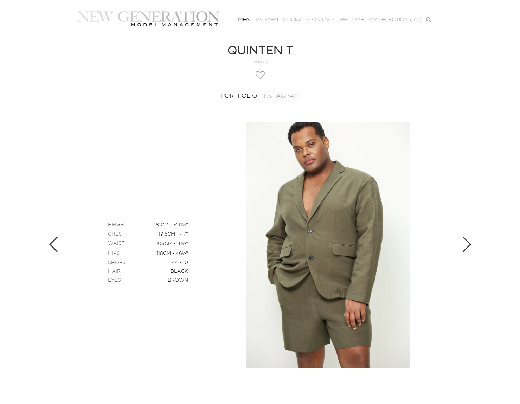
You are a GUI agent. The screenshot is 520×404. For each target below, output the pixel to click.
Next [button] (466, 244)
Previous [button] (54, 244)
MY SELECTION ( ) (395, 20)
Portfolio (239, 96)
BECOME (352, 20)
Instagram (280, 96)
